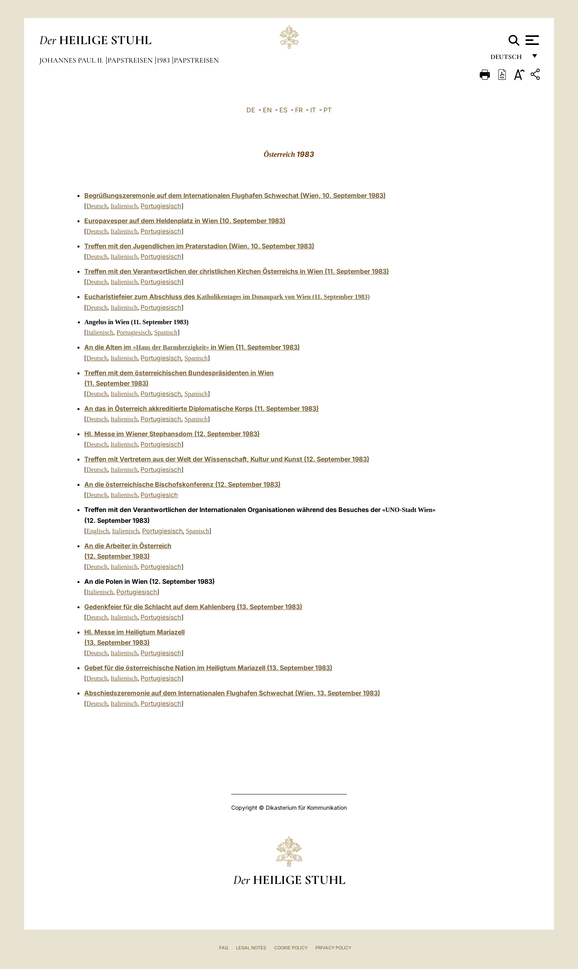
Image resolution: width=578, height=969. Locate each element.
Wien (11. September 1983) (348, 271)
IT (313, 110)
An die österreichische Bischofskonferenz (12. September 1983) (182, 484)
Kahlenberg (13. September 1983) (251, 607)
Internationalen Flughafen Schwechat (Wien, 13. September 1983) (279, 693)
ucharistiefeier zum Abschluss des (229, 297)
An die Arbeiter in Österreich (127, 546)
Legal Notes (251, 948)
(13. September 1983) (117, 642)
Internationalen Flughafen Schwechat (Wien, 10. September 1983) (284, 195)
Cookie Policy (290, 948)
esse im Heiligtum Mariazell (142, 632)
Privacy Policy (333, 948)
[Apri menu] (531, 40)
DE (250, 110)
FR (299, 110)
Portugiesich (159, 495)
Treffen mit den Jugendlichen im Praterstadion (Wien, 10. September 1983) (199, 246)
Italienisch (124, 206)
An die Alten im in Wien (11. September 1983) (192, 347)
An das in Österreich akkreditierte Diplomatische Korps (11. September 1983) (201, 408)
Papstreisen (131, 60)
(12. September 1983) (117, 556)
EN (267, 110)
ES (283, 110)
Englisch (97, 531)
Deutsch (508, 59)
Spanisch (165, 332)
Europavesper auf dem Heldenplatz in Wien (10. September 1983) (184, 221)
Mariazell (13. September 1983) (285, 668)
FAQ (223, 948)
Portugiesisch (160, 206)
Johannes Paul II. (72, 60)
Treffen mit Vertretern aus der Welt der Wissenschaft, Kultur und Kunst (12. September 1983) (226, 459)
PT (328, 110)
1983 (164, 60)
